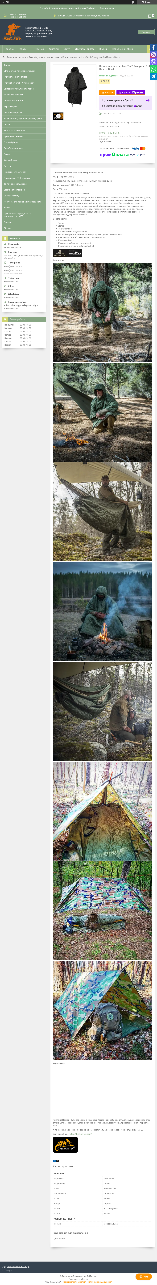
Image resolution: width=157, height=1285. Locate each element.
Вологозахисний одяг (14, 130)
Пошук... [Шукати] (146, 32)
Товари (22, 49)
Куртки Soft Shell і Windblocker (18, 83)
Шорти (7, 124)
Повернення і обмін (122, 49)
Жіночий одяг (10, 160)
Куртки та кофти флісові (16, 77)
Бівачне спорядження (14, 190)
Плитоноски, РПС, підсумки (17, 178)
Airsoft (7, 207)
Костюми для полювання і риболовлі (22, 202)
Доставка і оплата (85, 49)
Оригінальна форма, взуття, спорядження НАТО (17, 214)
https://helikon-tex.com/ (81, 1134)
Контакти (54, 49)
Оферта (8, 1270)
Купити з (132, 92)
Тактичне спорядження (15, 184)
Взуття (7, 166)
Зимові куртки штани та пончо (44, 57)
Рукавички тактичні (13, 136)
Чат (143, 1276)
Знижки (103, 49)
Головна (9, 49)
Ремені (7, 154)
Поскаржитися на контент (74, 1282)
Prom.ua (94, 1276)
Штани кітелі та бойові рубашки (19, 71)
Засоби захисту (11, 196)
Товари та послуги (16, 57)
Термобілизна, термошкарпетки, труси (23, 118)
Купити (109, 92)
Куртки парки (10, 106)
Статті (67, 49)
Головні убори (11, 142)
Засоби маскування (13, 148)
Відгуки (7, 228)
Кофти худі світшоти (14, 95)
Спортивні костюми (13, 100)
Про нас (40, 49)
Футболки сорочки (13, 112)
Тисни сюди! (107, 8)
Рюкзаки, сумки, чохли (15, 172)
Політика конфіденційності (100, 1282)
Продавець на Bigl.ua (78, 1279)
